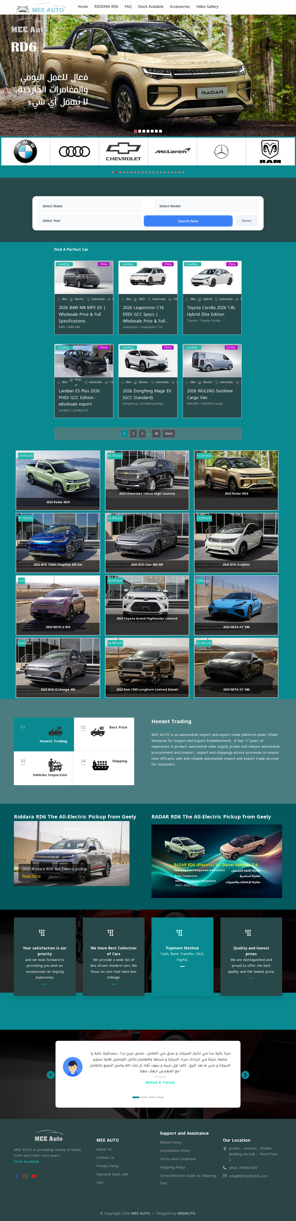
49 (156, 438)
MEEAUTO (186, 1212)
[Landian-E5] (39, 415)
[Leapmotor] (117, 323)
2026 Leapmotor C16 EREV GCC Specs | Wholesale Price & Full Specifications (146, 313)
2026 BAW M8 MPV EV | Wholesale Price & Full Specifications (52, 313)
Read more (31, 887)
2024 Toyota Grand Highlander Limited (147, 630)
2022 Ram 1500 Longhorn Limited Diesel (147, 701)
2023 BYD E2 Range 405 (58, 701)
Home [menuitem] (83, 6)
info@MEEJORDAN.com (248, 1175)
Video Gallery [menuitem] (207, 6)
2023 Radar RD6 (236, 505)
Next (169, 438)
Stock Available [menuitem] (150, 6)
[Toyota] (206, 323)
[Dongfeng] (117, 415)
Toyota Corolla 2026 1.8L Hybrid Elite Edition (236, 313)
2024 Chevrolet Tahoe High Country (147, 505)
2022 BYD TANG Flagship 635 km (58, 576)
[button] (18, 864)
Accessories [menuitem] (180, 6)
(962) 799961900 (243, 1167)
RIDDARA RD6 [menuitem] (106, 6)
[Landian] (24, 415)
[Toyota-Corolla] (223, 323)
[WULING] (207, 408)
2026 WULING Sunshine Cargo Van (234, 402)
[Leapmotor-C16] (138, 323)
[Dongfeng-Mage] (138, 415)
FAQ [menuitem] (128, 6)
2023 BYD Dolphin (236, 576)
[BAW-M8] (33, 323)
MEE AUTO (140, 1212)
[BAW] (22, 323)
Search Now (207, 206)
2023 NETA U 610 (58, 638)
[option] (148, 1066)
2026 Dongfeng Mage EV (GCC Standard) (139, 405)
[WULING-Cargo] (225, 408)
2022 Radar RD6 (57, 513)
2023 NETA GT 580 (236, 638)
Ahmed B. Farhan (160, 1081)
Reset (246, 206)
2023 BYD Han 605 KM (147, 576)
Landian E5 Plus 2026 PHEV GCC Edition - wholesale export (56, 405)
